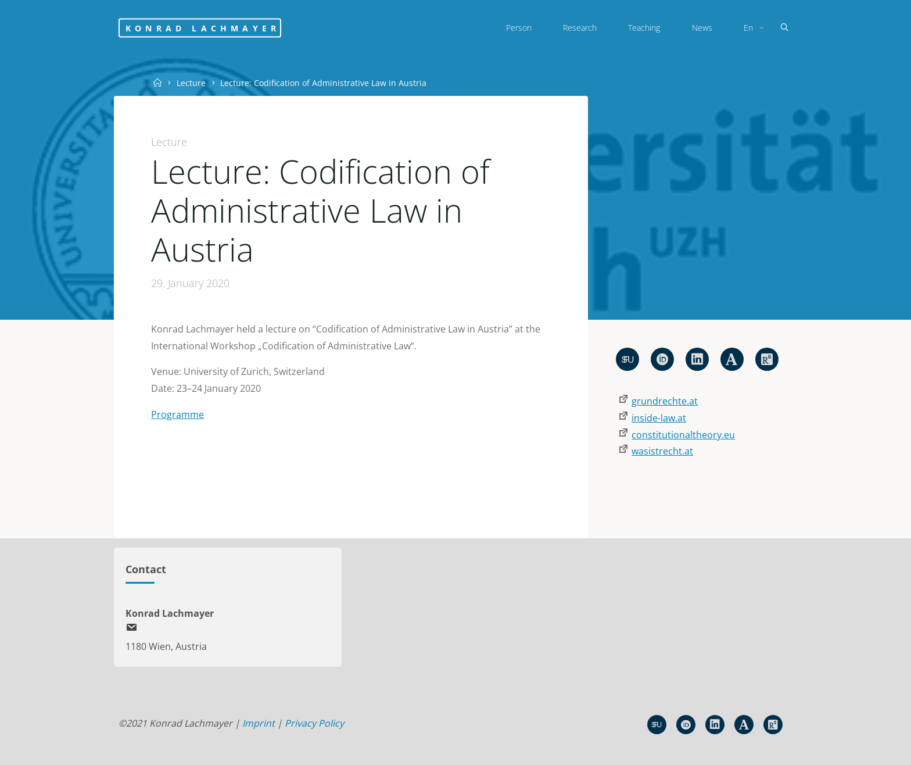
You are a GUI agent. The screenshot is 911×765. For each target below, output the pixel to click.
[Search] (784, 28)
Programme (177, 414)
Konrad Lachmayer (202, 27)
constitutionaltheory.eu (683, 434)
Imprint (258, 723)
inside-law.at (659, 418)
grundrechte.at (665, 401)
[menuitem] (752, 27)
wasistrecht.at (662, 451)
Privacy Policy (314, 723)
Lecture (191, 82)
